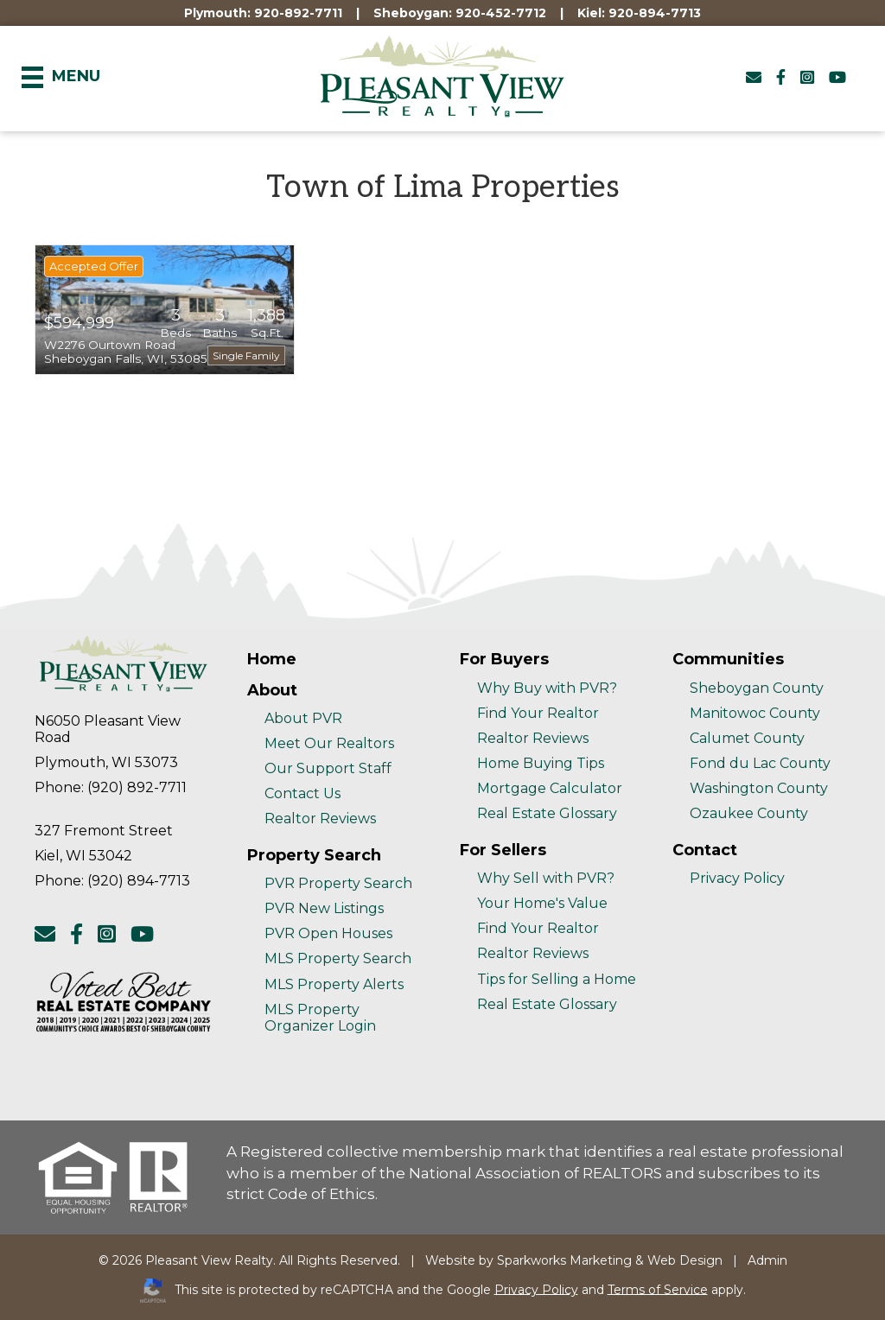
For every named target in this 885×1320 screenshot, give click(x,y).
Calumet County (747, 738)
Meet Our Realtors (329, 743)
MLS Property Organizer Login (320, 1017)
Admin (767, 1260)
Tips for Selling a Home (556, 979)
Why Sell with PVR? (545, 878)
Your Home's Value (542, 903)
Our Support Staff (328, 768)
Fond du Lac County (760, 763)
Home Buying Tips (540, 763)
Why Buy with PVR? (547, 688)
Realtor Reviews (320, 818)
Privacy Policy (737, 878)
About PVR (303, 718)
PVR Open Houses (328, 933)
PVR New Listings (324, 908)
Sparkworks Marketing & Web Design (610, 1260)
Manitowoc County (755, 713)
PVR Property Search (338, 883)
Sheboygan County (757, 688)
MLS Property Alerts (334, 984)
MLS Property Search (337, 958)
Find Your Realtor (538, 713)
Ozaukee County (749, 813)
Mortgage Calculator (549, 788)
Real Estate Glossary (547, 813)
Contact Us (302, 793)
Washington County (759, 788)
